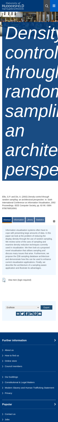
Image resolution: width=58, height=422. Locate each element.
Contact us (10, 414)
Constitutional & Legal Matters (20, 382)
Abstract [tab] (7, 220)
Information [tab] (19, 220)
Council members (13, 366)
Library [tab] (30, 220)
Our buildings (11, 377)
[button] (47, 6)
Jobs (7, 419)
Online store (11, 361)
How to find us (12, 355)
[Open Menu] (54, 6)
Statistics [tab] (40, 220)
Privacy (8, 393)
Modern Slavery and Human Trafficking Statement (29, 387)
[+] (54, 221)
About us (9, 350)
